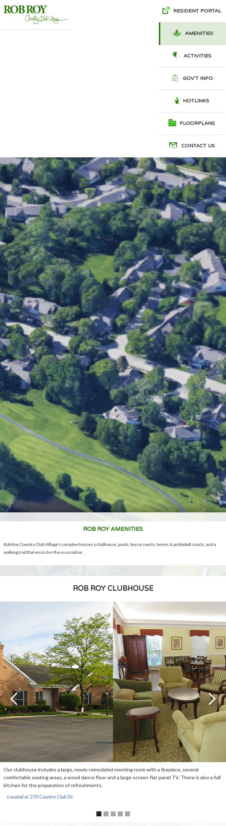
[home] (35, 15)
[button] (14, 699)
